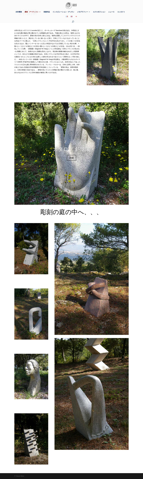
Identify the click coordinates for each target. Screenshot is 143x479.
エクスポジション (99, 12)
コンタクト (121, 12)
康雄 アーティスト (32, 12)
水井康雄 (19, 12)
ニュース (111, 12)
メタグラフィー (82, 12)
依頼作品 (47, 12)
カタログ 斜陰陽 (71, 149)
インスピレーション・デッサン (63, 12)
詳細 (71, 158)
